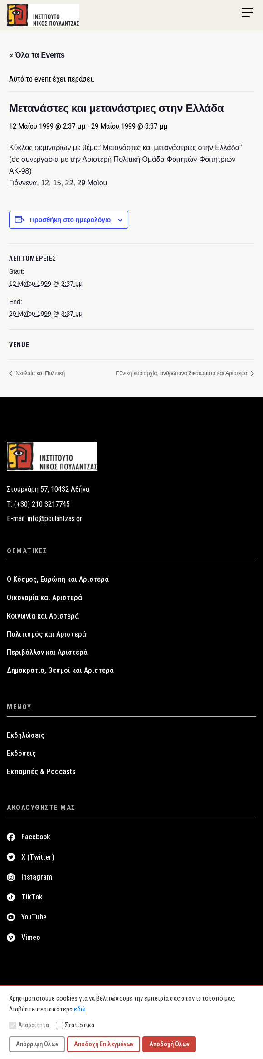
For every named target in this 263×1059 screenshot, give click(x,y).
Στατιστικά (75, 1025)
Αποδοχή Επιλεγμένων (104, 1044)
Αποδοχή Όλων (169, 1044)
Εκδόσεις (21, 753)
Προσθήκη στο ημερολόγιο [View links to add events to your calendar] (70, 219)
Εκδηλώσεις (25, 735)
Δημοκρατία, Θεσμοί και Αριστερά (60, 670)
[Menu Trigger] (247, 12)
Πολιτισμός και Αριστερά (46, 634)
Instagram (36, 877)
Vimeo (30, 937)
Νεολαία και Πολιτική (39, 373)
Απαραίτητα (29, 1025)
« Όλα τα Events (37, 55)
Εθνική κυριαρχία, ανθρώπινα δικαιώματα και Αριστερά (182, 373)
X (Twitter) (37, 857)
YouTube (34, 917)
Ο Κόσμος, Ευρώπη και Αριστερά (58, 579)
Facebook (35, 836)
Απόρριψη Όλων (37, 1044)
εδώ (80, 1009)
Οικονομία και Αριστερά (44, 597)
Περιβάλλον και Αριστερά (47, 652)
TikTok (32, 897)
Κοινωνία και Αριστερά (43, 616)
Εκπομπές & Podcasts (41, 771)
